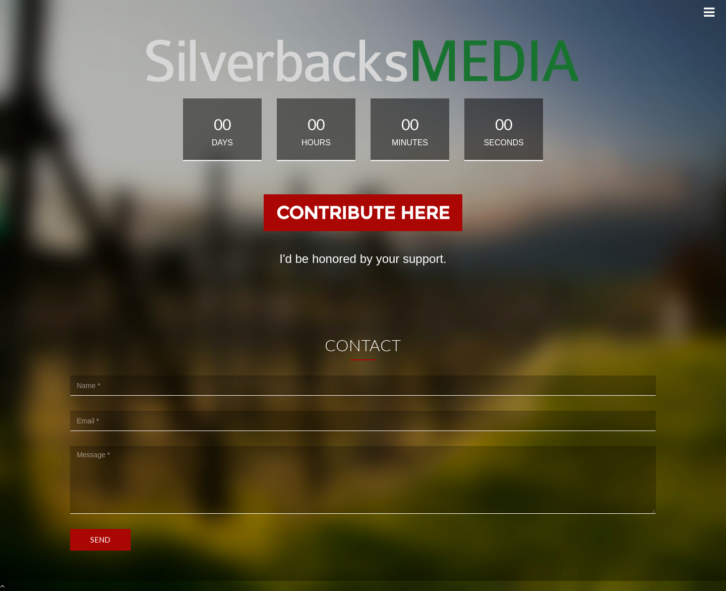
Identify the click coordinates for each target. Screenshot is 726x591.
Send (100, 539)
